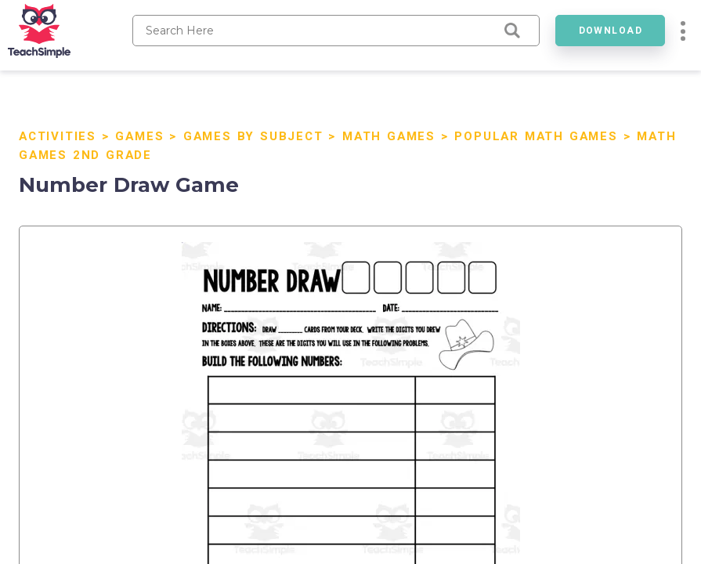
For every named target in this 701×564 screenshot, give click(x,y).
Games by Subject (253, 136)
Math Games (388, 136)
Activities (57, 136)
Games (139, 136)
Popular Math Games (535, 136)
